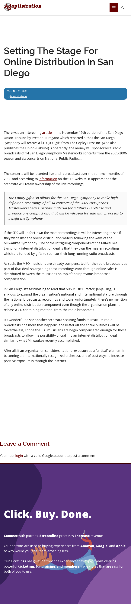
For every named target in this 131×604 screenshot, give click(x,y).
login (19, 456)
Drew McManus (18, 96)
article (47, 132)
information (48, 179)
